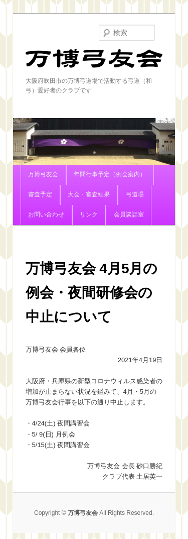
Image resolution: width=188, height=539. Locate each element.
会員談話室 (129, 214)
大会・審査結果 (89, 194)
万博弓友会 (94, 62)
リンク (89, 214)
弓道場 (135, 194)
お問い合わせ (46, 214)
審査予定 (40, 194)
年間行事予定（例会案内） (110, 174)
